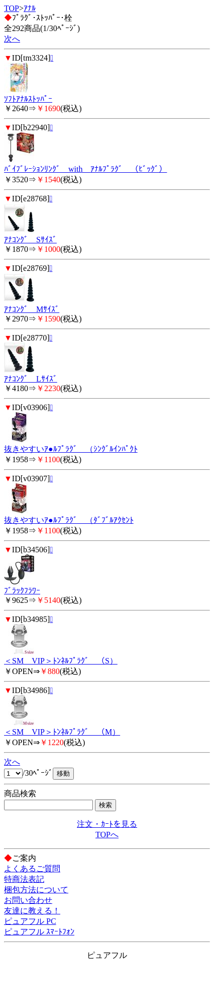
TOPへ (107, 834)
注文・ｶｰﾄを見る (107, 824)
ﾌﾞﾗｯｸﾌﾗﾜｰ (22, 590)
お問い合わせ (28, 900)
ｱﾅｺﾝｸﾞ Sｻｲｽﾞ (30, 239)
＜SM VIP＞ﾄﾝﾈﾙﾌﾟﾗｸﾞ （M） (62, 732)
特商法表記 (24, 879)
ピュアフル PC (30, 921)
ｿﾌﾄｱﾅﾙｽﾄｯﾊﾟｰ (28, 99)
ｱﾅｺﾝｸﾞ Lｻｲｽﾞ (30, 379)
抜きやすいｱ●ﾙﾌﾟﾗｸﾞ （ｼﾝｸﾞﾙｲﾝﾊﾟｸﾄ (71, 449)
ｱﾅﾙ (30, 8)
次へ (12, 39)
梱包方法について (36, 889)
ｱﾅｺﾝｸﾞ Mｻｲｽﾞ (31, 309)
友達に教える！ (32, 910)
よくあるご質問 (32, 868)
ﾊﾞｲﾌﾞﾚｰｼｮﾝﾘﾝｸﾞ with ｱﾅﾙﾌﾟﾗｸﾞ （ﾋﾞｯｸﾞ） (85, 169)
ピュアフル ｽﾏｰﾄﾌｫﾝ (39, 931)
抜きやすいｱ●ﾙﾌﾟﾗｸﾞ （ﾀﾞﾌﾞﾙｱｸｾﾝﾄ (69, 520)
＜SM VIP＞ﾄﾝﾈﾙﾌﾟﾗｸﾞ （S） (61, 661)
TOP (11, 8)
